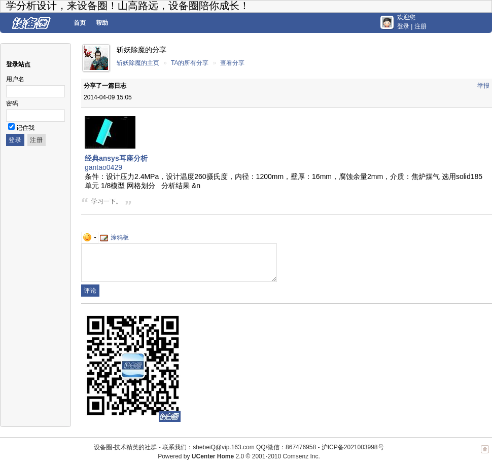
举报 (483, 85)
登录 (403, 26)
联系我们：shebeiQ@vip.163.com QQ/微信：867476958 (239, 447)
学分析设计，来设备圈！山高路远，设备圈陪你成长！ (128, 5)
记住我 (25, 127)
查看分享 (232, 62)
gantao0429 (103, 167)
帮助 (102, 22)
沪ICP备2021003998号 (353, 447)
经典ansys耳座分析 (116, 158)
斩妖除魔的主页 (138, 62)
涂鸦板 (114, 237)
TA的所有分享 (189, 62)
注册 (420, 26)
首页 (80, 22)
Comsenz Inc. (301, 456)
